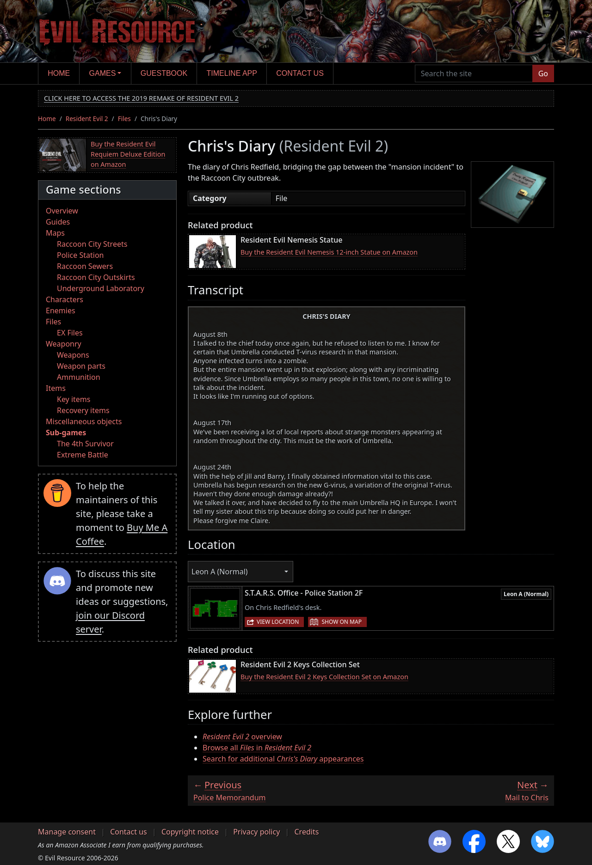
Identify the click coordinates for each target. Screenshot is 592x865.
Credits (306, 832)
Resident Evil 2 (87, 118)
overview (242, 736)
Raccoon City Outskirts (96, 277)
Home (59, 73)
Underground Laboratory (100, 288)
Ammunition (78, 377)
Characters (64, 299)
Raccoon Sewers (85, 266)
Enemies (60, 310)
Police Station (80, 255)
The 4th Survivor (85, 444)
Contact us (300, 73)
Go (543, 73)
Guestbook (164, 73)
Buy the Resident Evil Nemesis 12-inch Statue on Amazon (329, 252)
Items (56, 388)
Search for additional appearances (283, 759)
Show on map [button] (341, 622)
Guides (58, 222)
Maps (55, 233)
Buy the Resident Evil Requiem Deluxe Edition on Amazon (128, 154)
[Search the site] (474, 73)
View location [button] (278, 622)
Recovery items (83, 410)
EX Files (70, 333)
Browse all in (257, 748)
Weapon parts (81, 366)
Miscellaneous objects (84, 421)
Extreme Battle (82, 455)
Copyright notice (190, 832)
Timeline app (232, 73)
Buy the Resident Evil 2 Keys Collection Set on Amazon (324, 676)
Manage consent (67, 832)
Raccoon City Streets (92, 244)
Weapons (73, 355)
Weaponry (63, 344)
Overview (62, 211)
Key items (73, 399)
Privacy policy (256, 832)
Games (102, 73)
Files (124, 118)
